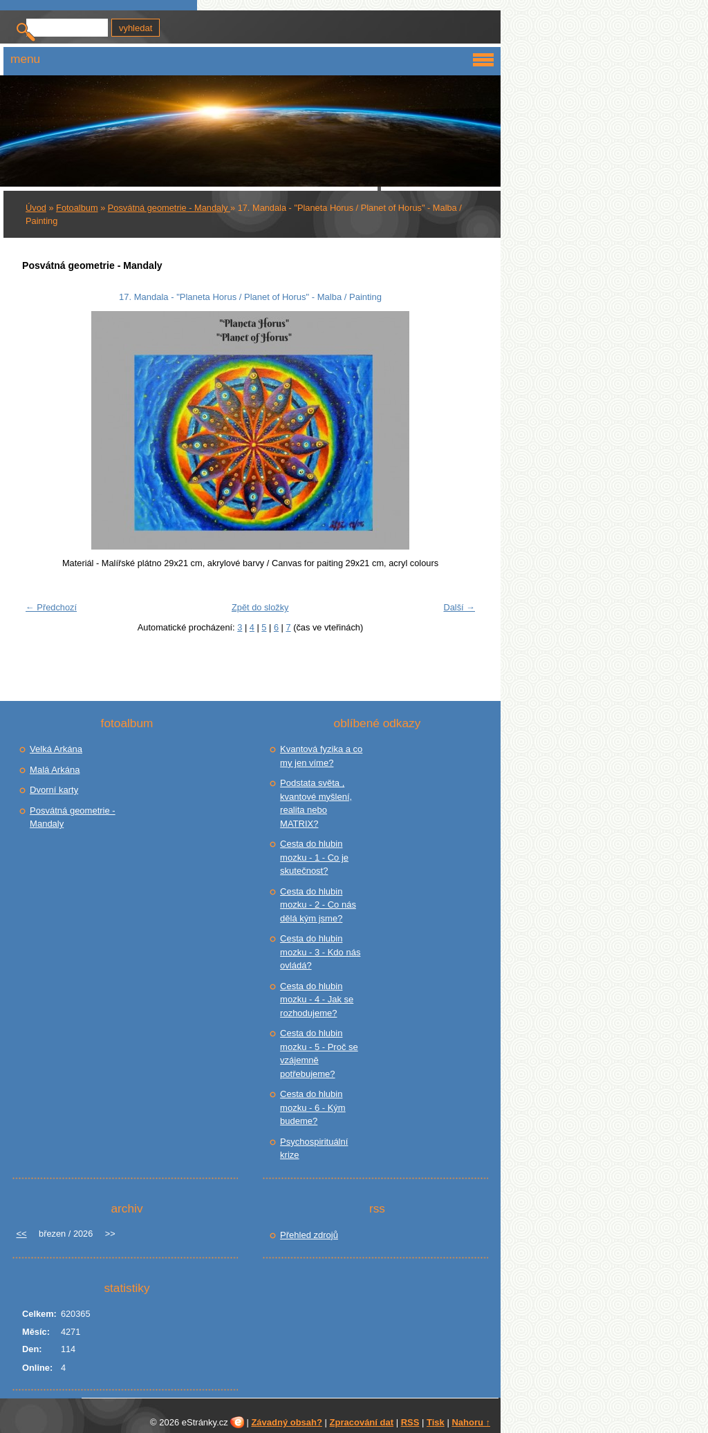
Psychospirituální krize (314, 1148)
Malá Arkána (55, 770)
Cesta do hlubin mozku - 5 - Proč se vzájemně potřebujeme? (319, 1053)
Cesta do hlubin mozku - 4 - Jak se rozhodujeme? (316, 999)
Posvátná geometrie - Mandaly (169, 208)
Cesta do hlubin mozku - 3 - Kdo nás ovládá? (320, 952)
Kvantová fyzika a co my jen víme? (321, 756)
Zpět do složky (260, 607)
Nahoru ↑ (470, 1422)
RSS (410, 1422)
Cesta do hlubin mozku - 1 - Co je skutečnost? (314, 857)
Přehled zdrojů (309, 1235)
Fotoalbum (76, 208)
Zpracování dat (361, 1422)
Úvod (36, 208)
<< (21, 1233)
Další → (459, 607)
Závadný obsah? (286, 1422)
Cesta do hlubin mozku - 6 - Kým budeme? (313, 1107)
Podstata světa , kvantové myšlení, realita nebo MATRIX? (316, 803)
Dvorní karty (54, 790)
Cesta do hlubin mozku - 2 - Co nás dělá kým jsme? (318, 905)
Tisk (436, 1422)
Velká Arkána (56, 749)
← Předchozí (51, 607)
